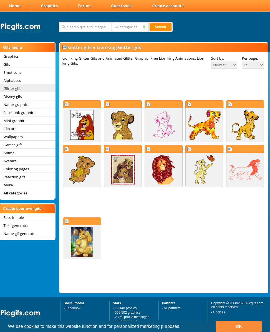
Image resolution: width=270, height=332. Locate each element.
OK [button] (239, 326)
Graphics (49, 5)
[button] (182, 327)
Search (160, 27)
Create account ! (168, 5)
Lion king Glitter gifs (119, 47)
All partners (172, 308)
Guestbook (121, 5)
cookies (31, 326)
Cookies (219, 312)
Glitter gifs (80, 47)
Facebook (73, 308)
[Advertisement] (164, 84)
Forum (84, 5)
